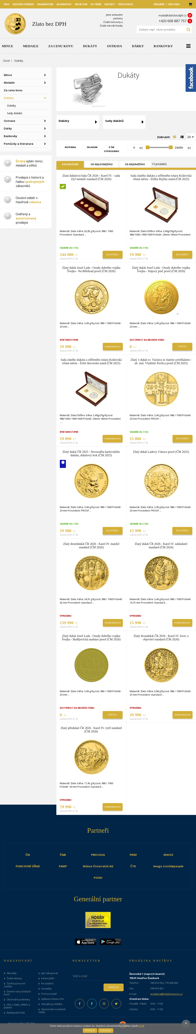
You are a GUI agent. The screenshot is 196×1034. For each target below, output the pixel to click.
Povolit (90, 1030)
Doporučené (70, 164)
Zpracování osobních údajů (52, 1011)
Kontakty (46, 988)
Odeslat (114, 987)
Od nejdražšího (135, 164)
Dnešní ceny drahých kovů (17, 993)
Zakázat (105, 1030)
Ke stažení (47, 983)
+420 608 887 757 (172, 21)
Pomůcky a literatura (18, 144)
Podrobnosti (113, 346)
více (141, 1026)
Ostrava (9, 121)
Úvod (6, 60)
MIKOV (168, 855)
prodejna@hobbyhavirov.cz (166, 994)
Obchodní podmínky (18, 999)
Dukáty (9, 98)
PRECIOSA (98, 855)
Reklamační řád (16, 1012)
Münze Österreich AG (98, 866)
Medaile (9, 82)
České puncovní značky (14, 985)
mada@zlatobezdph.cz (172, 15)
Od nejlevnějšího (102, 164)
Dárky (8, 128)
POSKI (98, 877)
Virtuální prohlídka (51, 1004)
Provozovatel (49, 993)
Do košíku (112, 254)
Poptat (182, 346)
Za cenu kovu (13, 90)
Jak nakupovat (49, 973)
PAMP (63, 866)
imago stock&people (168, 866)
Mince (8, 75)
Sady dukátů (14, 113)
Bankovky (10, 136)
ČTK (133, 866)
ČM (27, 855)
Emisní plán (47, 978)
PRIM (133, 855)
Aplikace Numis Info (52, 999)
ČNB (63, 855)
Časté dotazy (14, 978)
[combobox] (191, 136)
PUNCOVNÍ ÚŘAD (28, 866)
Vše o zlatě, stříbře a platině (17, 1006)
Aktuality (12, 973)
